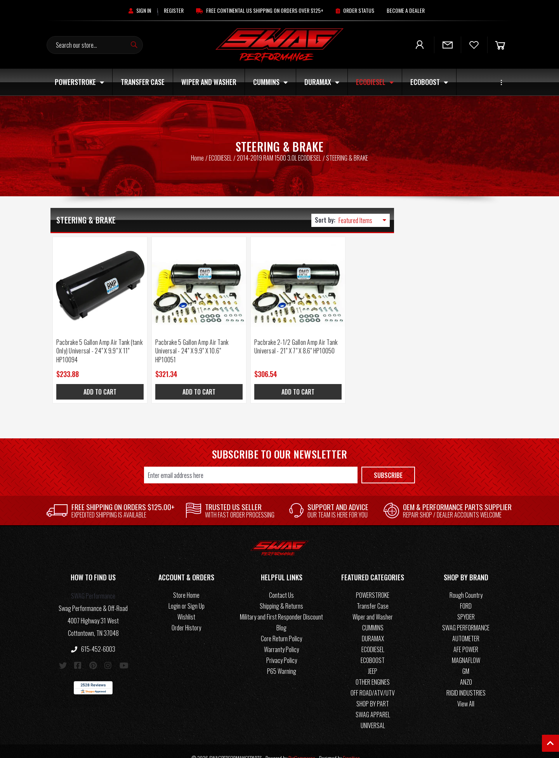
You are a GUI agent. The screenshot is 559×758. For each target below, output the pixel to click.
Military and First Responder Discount (281, 603)
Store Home (186, 582)
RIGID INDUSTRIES (466, 679)
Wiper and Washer (208, 82)
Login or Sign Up (186, 592)
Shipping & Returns (281, 592)
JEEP (372, 658)
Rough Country (466, 582)
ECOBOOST (429, 82)
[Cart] (500, 44)
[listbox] (364, 220)
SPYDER (466, 603)
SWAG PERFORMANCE (466, 614)
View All (465, 690)
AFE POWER (465, 636)
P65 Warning (281, 658)
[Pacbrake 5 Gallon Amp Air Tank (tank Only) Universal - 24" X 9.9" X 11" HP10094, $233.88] (93, 277)
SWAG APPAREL (373, 701)
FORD (466, 592)
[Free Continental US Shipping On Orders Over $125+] (259, 10)
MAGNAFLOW (466, 647)
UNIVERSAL (373, 712)
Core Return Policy (281, 625)
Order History (186, 614)
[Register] (174, 10)
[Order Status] (355, 10)
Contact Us (281, 582)
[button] (93, 565)
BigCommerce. (302, 745)
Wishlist (186, 603)
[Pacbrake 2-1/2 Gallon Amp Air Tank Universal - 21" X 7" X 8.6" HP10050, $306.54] (265, 277)
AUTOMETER (465, 625)
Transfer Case (143, 82)
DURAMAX (321, 82)
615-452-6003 (93, 635)
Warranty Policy (281, 636)
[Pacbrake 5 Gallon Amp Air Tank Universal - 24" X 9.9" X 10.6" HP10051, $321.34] (179, 277)
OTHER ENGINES (373, 668)
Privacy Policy (281, 647)
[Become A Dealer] (406, 10)
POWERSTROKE (79, 82)
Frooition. (352, 745)
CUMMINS (270, 82)
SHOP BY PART (372, 690)
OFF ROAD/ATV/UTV (373, 679)
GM (465, 658)
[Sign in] (139, 10)
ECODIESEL (375, 82)
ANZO (466, 668)
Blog (281, 614)
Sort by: (325, 220)
